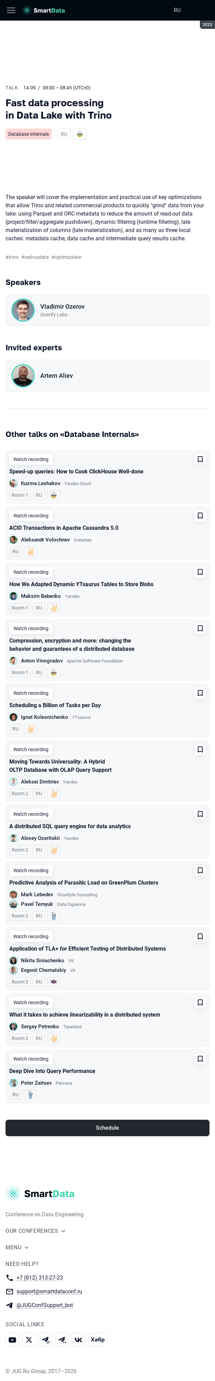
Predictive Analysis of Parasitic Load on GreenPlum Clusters (83, 882)
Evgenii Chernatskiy (43, 970)
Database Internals (28, 134)
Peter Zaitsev (36, 1083)
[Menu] (11, 10)
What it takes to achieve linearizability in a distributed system (84, 1014)
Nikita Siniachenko (42, 960)
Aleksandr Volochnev (45, 539)
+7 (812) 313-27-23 (40, 1277)
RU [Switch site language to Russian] (177, 10)
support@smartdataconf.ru (49, 1291)
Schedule (107, 1128)
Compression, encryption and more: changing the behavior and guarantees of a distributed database (72, 644)
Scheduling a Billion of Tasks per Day (55, 705)
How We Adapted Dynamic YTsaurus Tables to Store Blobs (81, 584)
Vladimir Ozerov (62, 306)
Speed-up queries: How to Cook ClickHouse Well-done (76, 471)
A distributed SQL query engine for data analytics (70, 826)
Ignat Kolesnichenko (44, 717)
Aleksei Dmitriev (40, 782)
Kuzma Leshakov (40, 483)
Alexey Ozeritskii (40, 838)
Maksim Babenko (41, 596)
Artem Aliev (56, 375)
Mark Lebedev (37, 894)
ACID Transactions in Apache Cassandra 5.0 (63, 528)
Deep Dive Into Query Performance (52, 1071)
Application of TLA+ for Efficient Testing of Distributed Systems (87, 948)
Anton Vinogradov (42, 661)
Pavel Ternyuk (37, 904)
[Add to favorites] (200, 459)
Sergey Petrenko (40, 1026)
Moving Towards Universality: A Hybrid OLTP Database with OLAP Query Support (60, 765)
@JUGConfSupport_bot (45, 1304)
